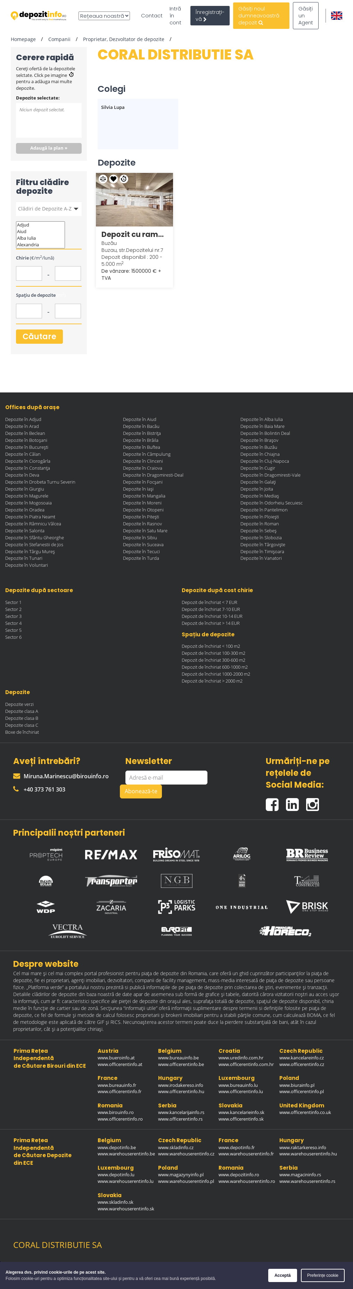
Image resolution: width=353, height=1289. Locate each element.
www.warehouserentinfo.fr (246, 1154)
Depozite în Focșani (143, 482)
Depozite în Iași (138, 489)
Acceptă (282, 1275)
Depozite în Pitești (141, 517)
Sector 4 (13, 623)
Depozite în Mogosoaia (28, 503)
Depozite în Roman (259, 523)
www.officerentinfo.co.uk (305, 1112)
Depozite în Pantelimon (264, 510)
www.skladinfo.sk (115, 1202)
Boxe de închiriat (22, 732)
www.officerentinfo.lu (241, 1091)
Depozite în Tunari (23, 558)
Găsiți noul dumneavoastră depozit (258, 15)
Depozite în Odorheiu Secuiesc (271, 503)
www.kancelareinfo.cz (301, 1058)
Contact (152, 15)
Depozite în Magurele (26, 496)
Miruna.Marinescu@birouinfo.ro (61, 776)
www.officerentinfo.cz (301, 1064)
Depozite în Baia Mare (262, 426)
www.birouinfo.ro (116, 1112)
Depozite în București (26, 447)
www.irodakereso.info (180, 1085)
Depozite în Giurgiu (24, 489)
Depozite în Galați (258, 482)
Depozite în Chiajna (260, 454)
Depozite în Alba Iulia (261, 419)
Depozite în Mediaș (259, 496)
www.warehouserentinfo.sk (126, 1209)
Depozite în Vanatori (261, 558)
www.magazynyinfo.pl (181, 1174)
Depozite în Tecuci (141, 551)
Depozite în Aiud (139, 419)
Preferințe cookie (322, 1275)
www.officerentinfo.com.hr (246, 1064)
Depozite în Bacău (141, 426)
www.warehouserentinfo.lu (126, 1181)
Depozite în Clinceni (143, 461)
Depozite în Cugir (257, 468)
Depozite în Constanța (27, 468)
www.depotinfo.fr (237, 1147)
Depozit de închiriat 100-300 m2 (213, 653)
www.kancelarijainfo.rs (181, 1112)
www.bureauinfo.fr (117, 1085)
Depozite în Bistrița (142, 433)
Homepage (23, 39)
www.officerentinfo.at (120, 1064)
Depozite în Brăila (140, 440)
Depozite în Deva (22, 475)
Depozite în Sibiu (140, 537)
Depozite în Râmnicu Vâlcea (33, 523)
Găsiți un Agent (305, 15)
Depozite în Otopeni (143, 510)
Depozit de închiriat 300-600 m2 (213, 660)
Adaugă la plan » (48, 148)
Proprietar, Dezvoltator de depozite (123, 39)
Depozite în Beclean (25, 433)
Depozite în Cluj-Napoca (264, 461)
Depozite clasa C (21, 725)
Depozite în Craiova (142, 468)
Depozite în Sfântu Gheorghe (34, 537)
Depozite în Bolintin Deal (265, 433)
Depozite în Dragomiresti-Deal (153, 475)
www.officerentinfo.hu (181, 1091)
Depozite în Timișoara (262, 551)
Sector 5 (13, 630)
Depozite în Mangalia (144, 496)
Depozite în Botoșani (26, 440)
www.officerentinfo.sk (241, 1119)
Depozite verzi (19, 704)
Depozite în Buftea (141, 447)
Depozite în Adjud (23, 419)
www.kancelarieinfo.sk (241, 1112)
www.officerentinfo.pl (301, 1091)
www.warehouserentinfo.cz (186, 1154)
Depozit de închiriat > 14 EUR (211, 623)
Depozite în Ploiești (259, 517)
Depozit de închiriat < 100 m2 (211, 646)
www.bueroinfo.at (116, 1058)
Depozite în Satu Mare (145, 530)
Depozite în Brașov (259, 440)
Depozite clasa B (21, 718)
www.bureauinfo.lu (238, 1085)
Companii (59, 39)
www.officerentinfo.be (181, 1064)
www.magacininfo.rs (300, 1174)
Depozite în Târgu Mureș (30, 551)
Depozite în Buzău (258, 447)
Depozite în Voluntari (26, 565)
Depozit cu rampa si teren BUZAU (134, 234)
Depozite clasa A (21, 711)
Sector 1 (13, 602)
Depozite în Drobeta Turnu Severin (40, 482)
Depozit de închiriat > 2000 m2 (212, 681)
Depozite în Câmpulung (147, 454)
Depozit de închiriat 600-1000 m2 (215, 667)
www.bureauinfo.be (178, 1058)
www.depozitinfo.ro (239, 1174)
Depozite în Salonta (24, 530)
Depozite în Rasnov (142, 523)
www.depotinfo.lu (116, 1174)
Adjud (40, 225)
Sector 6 (13, 637)
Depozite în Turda (141, 558)
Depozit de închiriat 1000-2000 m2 (216, 674)
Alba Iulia (40, 238)
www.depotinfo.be (117, 1147)
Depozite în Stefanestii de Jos (34, 544)
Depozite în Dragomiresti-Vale (270, 475)
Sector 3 (13, 616)
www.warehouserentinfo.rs (307, 1181)
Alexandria (40, 244)
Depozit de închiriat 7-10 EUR (211, 609)
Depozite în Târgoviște (262, 544)
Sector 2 (13, 609)
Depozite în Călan (23, 454)
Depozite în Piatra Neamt (30, 517)
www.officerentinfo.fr (119, 1091)
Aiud (40, 231)
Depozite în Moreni (142, 503)
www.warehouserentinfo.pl (186, 1181)
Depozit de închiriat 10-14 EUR (212, 616)
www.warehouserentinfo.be (126, 1154)
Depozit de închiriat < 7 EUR (209, 602)
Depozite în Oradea (24, 510)
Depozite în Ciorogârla (27, 461)
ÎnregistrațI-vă (210, 16)
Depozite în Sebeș (258, 530)
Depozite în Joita (256, 489)
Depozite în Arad (22, 426)
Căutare (39, 336)
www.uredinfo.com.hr (241, 1058)
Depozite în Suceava (143, 544)
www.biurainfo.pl (296, 1085)
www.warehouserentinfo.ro (247, 1181)
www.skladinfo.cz (176, 1147)
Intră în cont (175, 15)
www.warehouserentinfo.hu (308, 1154)
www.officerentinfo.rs (180, 1119)
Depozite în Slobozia (261, 537)
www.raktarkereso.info (302, 1147)
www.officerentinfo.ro (120, 1119)
